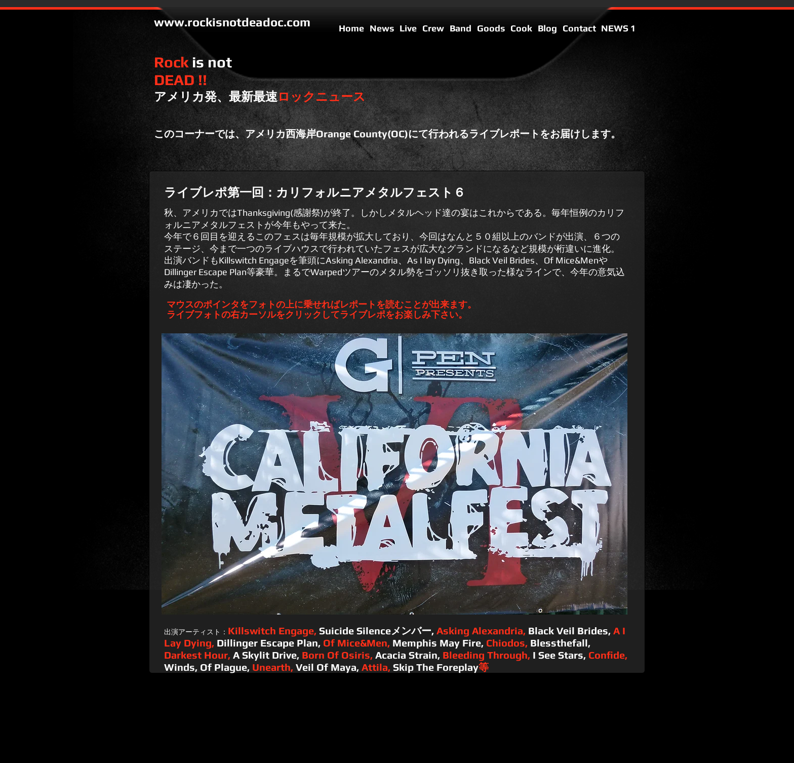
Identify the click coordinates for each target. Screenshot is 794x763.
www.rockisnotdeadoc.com (232, 22)
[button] (394, 474)
